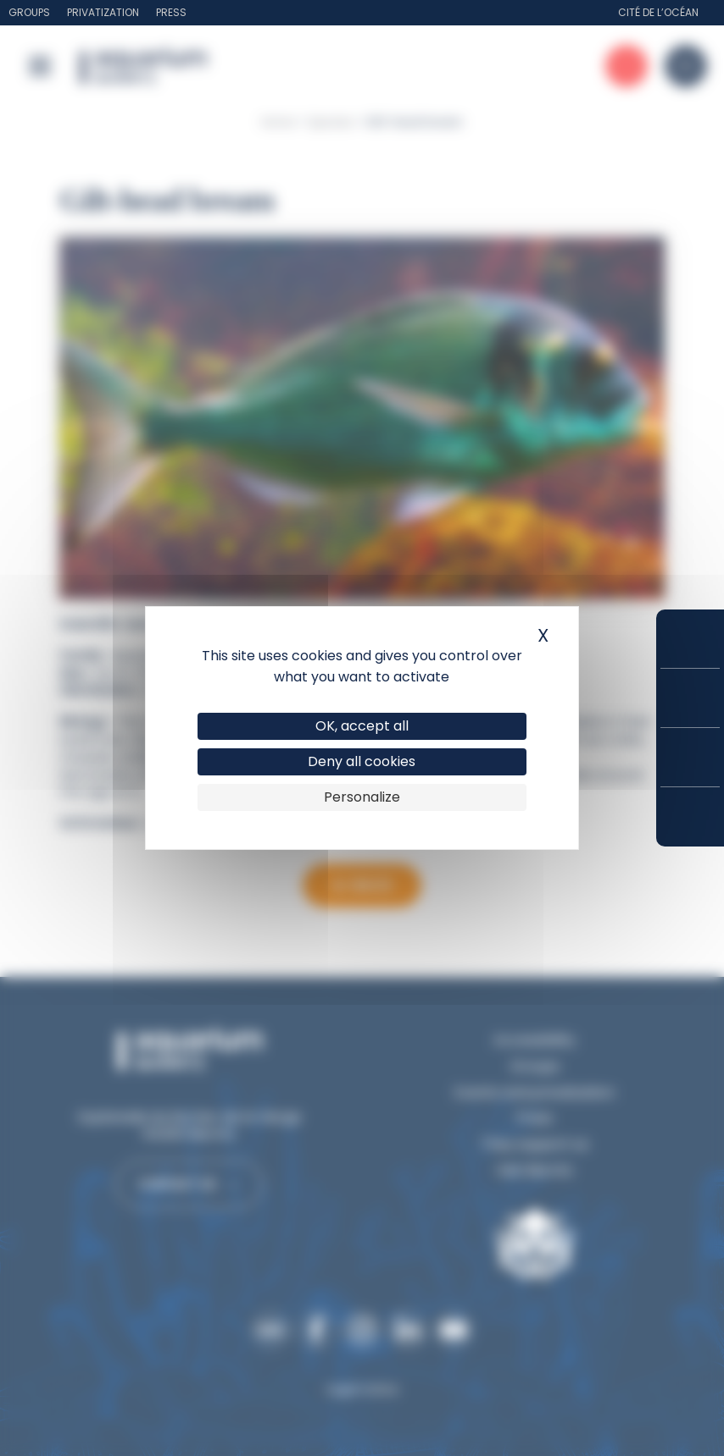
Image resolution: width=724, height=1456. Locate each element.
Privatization (103, 12)
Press (171, 12)
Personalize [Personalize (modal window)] (362, 797)
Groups (29, 12)
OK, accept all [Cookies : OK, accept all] (362, 726)
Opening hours (690, 757)
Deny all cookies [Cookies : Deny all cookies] (361, 761)
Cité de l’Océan (658, 12)
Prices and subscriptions (690, 698)
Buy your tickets (690, 638)
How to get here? (690, 817)
